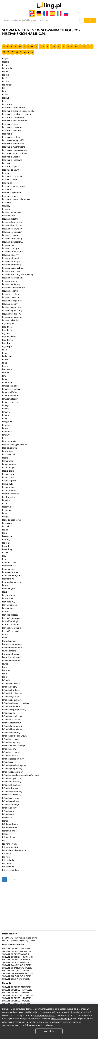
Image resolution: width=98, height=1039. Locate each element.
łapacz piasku (8, 477)
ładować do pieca (10, 166)
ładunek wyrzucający (12, 317)
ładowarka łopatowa (12, 160)
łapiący (5, 517)
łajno (4, 363)
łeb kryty (6, 854)
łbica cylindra (8, 837)
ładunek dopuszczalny (12, 222)
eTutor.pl (7, 938)
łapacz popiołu (9, 481)
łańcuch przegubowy (12, 769)
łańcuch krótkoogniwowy (14, 736)
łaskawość (7, 536)
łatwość (6, 611)
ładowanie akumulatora (13, 108)
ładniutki (6, 98)
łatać (4, 592)
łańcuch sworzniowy (12, 791)
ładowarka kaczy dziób (13, 140)
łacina (5, 72)
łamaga (5, 405)
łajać (4, 350)
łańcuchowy (8, 814)
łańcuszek (7, 818)
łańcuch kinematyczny (12, 729)
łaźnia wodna (8, 831)
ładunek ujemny (10, 304)
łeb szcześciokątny (11, 870)
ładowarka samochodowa (14, 153)
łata (4, 559)
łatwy (5, 634)
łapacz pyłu (7, 484)
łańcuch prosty (9, 762)
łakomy (5, 373)
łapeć (4, 513)
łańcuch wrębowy (10, 798)
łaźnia (5, 821)
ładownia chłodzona (12, 176)
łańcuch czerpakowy (12, 700)
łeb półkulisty (9, 860)
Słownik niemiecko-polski (16, 976)
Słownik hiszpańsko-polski (17, 974)
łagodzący (7, 347)
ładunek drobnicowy (12, 225)
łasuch (5, 553)
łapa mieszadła (9, 454)
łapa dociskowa (9, 448)
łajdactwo (7, 356)
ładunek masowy (10, 255)
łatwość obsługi (10, 621)
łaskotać (6, 543)
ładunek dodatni (10, 219)
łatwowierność (9, 605)
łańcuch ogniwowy (11, 752)
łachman (6, 65)
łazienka (6, 670)
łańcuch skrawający (11, 785)
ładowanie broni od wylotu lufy (17, 114)
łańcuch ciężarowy (11, 697)
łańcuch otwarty (10, 755)
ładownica (7, 183)
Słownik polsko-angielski (16, 949)
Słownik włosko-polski (15, 971)
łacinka (5, 75)
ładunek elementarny (12, 232)
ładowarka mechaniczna (13, 147)
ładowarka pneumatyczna (14, 150)
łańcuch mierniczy (11, 739)
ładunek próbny (9, 281)
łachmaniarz (8, 68)
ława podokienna (10, 654)
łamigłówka (8, 422)
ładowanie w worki (11, 131)
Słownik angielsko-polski (16, 965)
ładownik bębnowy (11, 193)
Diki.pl (5, 941)
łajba (4, 353)
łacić (4, 78)
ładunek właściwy (11, 320)
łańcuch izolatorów (11, 723)
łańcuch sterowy (10, 788)
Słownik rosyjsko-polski (16, 979)
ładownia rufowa (10, 180)
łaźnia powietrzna (10, 827)
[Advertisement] (49, 907)
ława (4, 638)
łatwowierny (8, 608)
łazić (4, 677)
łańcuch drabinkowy (12, 706)
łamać (5, 418)
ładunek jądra (8, 245)
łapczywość (8, 507)
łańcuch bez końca (11, 683)
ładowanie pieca (10, 124)
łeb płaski (7, 863)
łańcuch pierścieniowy (13, 759)
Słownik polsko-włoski (15, 954)
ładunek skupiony (10, 294)
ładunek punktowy (11, 284)
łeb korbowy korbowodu (14, 850)
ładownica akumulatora (13, 186)
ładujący (6, 206)
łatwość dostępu (10, 615)
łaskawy (6, 539)
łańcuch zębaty (9, 808)
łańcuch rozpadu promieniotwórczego (20, 775)
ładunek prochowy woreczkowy (17, 275)
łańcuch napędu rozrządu (14, 746)
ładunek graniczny (11, 235)
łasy (4, 556)
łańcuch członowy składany (15, 703)
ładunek (6, 209)
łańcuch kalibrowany (12, 726)
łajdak (5, 360)
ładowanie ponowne (12, 127)
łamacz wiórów (9, 392)
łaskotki (6, 546)
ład (3, 88)
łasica (5, 530)
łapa (4, 438)
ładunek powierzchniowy (14, 268)
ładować (6, 163)
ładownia (6, 173)
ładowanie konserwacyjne (14, 121)
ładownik (6, 189)
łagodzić (6, 343)
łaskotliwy (7, 549)
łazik (4, 674)
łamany (5, 415)
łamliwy (6, 435)
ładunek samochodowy (13, 288)
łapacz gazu (7, 461)
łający (5, 366)
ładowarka (7, 134)
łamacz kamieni (9, 386)
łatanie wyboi (8, 589)
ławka (5, 664)
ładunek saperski (10, 291)
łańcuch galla (8, 713)
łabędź (5, 59)
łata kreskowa (9, 562)
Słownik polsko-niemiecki (16, 960)
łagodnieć (7, 327)
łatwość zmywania (11, 631)
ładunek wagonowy (11, 307)
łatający (6, 585)
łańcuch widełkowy (11, 795)
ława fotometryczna (11, 644)
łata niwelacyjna (10, 572)
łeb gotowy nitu (10, 847)
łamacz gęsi (7, 382)
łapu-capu (7, 523)
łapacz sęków (8, 487)
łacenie (5, 62)
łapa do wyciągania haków (15, 445)
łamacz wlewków (10, 396)
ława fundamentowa (12, 648)
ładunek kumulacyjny (12, 252)
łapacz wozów (9, 490)
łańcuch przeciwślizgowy (14, 765)
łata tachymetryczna (11, 576)
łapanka (6, 500)
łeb (3, 840)
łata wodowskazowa (12, 582)
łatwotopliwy (8, 602)
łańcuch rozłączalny (11, 782)
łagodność (7, 330)
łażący (5, 834)
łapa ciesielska (9, 441)
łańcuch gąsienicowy (12, 716)
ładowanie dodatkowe (13, 117)
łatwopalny (7, 598)
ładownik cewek (10, 196)
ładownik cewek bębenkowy (16, 199)
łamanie (6, 412)
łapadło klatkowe (10, 494)
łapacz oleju (8, 471)
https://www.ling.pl (61, 1019)
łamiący (6, 428)
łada (4, 91)
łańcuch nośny (9, 749)
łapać (4, 504)
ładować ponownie (11, 170)
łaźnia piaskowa (10, 824)
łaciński (6, 81)
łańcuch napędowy (11, 742)
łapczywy (6, 510)
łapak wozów (8, 497)
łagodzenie (7, 340)
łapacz (5, 458)
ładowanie (7, 104)
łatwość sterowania (11, 628)
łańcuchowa (8, 811)
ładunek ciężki (9, 216)
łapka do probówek (11, 520)
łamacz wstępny (10, 399)
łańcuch (6, 680)
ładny (5, 101)
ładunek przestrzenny (12, 278)
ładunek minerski (10, 258)
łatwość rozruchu (10, 625)
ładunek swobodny (11, 297)
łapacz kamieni (9, 464)
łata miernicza (9, 566)
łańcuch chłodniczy (11, 690)
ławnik (5, 667)
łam (4, 376)
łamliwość (7, 432)
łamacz (5, 379)
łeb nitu (6, 857)
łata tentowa (8, 579)
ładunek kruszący (10, 248)
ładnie (5, 95)
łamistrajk (7, 425)
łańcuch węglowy (10, 801)
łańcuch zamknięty (11, 805)
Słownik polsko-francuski (17, 952)
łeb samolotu (8, 867)
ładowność (7, 203)
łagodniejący (8, 324)
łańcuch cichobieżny (12, 693)
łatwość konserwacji (12, 618)
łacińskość (7, 85)
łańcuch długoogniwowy (14, 710)
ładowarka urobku (11, 157)
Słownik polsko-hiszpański (17, 957)
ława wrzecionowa (11, 661)
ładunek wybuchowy (12, 310)
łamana (5, 409)
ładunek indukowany (12, 238)
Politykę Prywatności (45, 1015)
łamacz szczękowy (11, 389)
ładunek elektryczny (12, 229)
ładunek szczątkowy (12, 301)
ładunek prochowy (11, 271)
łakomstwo (7, 369)
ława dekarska (9, 641)
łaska (4, 533)
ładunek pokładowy (11, 265)
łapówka (6, 526)
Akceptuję (49, 1031)
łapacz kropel (8, 467)
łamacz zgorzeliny (11, 402)
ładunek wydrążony (11, 314)
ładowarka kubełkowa (13, 144)
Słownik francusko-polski (17, 968)
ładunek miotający (11, 261)
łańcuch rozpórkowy (12, 778)
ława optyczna (9, 651)
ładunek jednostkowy (12, 242)
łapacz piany (8, 474)
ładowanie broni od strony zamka (18, 111)
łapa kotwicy (8, 451)
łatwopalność (8, 595)
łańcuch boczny (9, 687)
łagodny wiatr (9, 337)
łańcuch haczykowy (11, 720)
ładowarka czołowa (11, 137)
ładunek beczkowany (12, 212)
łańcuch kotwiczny (11, 733)
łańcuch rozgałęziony (12, 772)
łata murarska (8, 569)
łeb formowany (9, 844)
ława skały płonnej (11, 657)
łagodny (6, 333)
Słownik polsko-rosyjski (16, 962)
